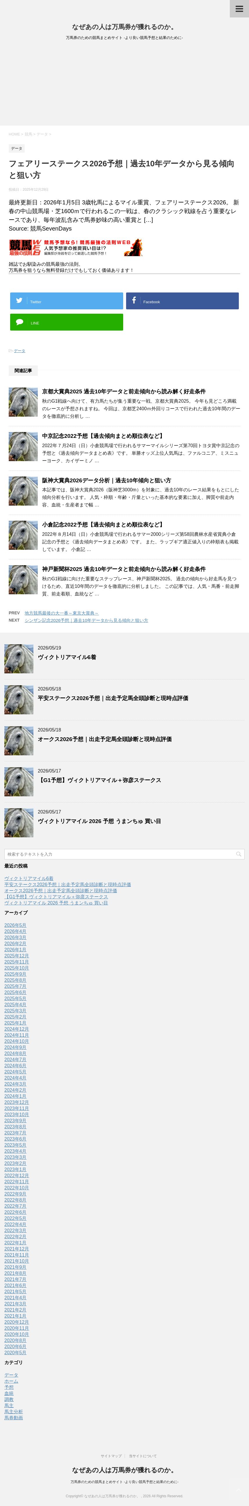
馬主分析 (13, 1411)
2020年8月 (15, 1340)
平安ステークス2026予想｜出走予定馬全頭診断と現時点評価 (113, 698)
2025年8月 (15, 980)
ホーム (11, 1381)
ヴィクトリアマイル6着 (67, 657)
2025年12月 (16, 955)
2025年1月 (15, 1022)
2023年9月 (15, 1120)
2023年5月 (15, 1145)
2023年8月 (15, 1126)
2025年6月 (15, 992)
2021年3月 (15, 1303)
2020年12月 (16, 1322)
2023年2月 (15, 1163)
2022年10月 (16, 1187)
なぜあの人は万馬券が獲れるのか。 (124, 27)
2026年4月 (15, 931)
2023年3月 (15, 1157)
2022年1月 (15, 1242)
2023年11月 (16, 1108)
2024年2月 (15, 1090)
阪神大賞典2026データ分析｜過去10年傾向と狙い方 (106, 480)
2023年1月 (15, 1169)
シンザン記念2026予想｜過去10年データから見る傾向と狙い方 (86, 620)
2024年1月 (15, 1096)
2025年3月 (15, 1010)
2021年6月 (15, 1285)
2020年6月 (15, 1346)
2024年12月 (16, 1029)
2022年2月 (15, 1236)
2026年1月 (15, 949)
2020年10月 (16, 1334)
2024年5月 (15, 1071)
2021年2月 (15, 1309)
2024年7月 (15, 1059)
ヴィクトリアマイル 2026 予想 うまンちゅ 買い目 (99, 821)
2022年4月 (15, 1224)
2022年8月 (15, 1200)
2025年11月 (16, 961)
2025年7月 (15, 986)
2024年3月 (15, 1084)
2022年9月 (15, 1193)
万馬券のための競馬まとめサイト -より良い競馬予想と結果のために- (124, 1482)
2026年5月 (15, 925)
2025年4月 (15, 1004)
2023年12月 (16, 1102)
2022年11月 (16, 1181)
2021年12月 (16, 1248)
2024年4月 (15, 1077)
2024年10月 (16, 1041)
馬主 (9, 1405)
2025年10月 (16, 968)
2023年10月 (16, 1114)
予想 (9, 1387)
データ (19, 351)
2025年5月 (15, 998)
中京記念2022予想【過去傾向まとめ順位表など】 (103, 436)
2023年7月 (15, 1132)
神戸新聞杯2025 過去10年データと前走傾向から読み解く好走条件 (124, 569)
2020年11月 (16, 1328)
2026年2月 (15, 943)
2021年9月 (15, 1267)
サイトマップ (111, 1456)
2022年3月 (15, 1230)
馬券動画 (13, 1417)
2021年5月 (15, 1291)
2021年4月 (15, 1297)
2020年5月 (15, 1352)
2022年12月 (16, 1175)
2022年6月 (15, 1212)
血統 (9, 1393)
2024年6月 (15, 1065)
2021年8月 (15, 1273)
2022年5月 (15, 1218)
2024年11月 (16, 1035)
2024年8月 (15, 1053)
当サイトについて (143, 1456)
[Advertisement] (124, 85)
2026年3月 (15, 937)
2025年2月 (15, 1016)
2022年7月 (15, 1206)
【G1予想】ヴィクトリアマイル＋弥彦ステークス (99, 780)
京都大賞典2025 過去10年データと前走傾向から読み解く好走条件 (124, 391)
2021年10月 (16, 1261)
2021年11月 (16, 1254)
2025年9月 (15, 974)
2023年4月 (15, 1151)
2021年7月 (15, 1279)
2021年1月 (15, 1316)
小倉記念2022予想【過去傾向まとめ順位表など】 (103, 525)
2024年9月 (15, 1047)
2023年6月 (15, 1138)
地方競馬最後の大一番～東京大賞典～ (62, 613)
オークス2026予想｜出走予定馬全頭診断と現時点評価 (105, 739)
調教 (9, 1399)
